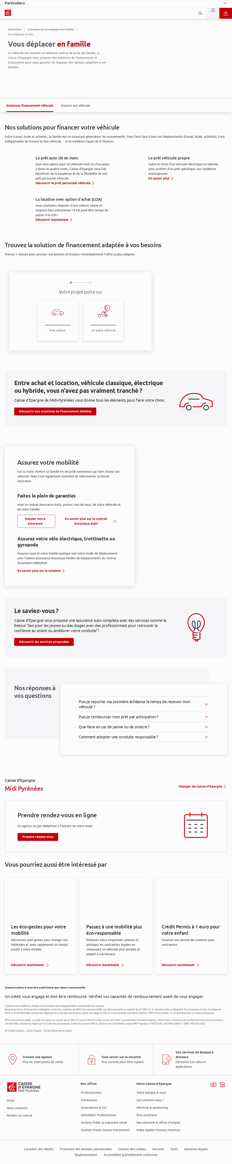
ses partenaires (117, 549)
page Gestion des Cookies (96, 615)
